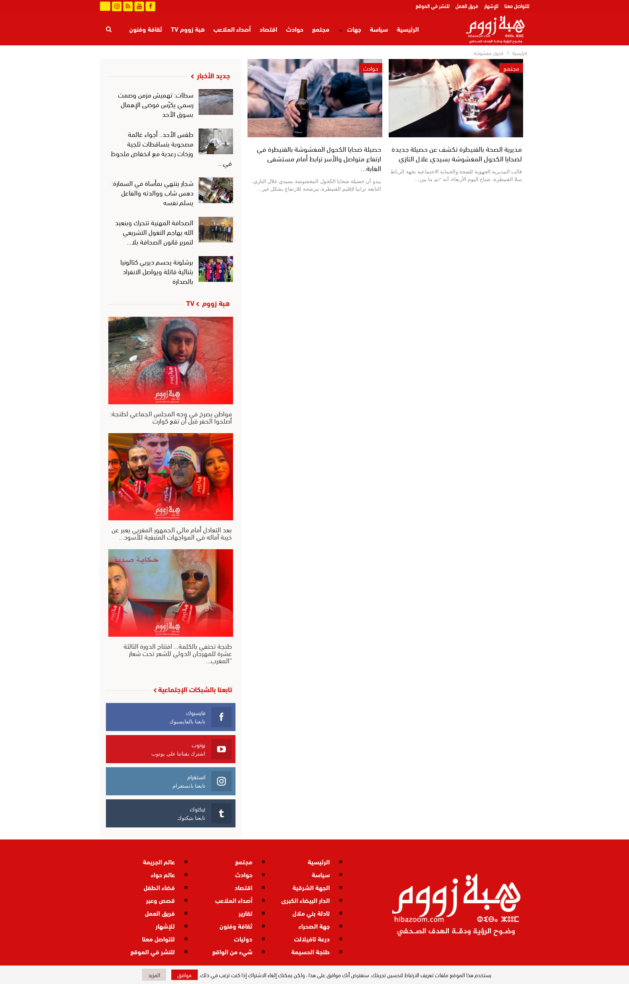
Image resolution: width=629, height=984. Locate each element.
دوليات (243, 938)
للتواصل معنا (516, 5)
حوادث (294, 29)
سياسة (379, 29)
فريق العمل (466, 5)
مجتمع (320, 29)
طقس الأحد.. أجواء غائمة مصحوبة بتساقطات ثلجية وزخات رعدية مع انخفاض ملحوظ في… (171, 148)
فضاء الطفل (159, 887)
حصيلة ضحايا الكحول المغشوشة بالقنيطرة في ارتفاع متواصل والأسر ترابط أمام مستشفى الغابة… (319, 158)
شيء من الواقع (232, 951)
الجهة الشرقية (311, 887)
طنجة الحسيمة (310, 951)
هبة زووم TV (188, 29)
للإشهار (491, 5)
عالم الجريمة (159, 861)
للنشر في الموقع (432, 5)
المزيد (154, 29)
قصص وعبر (160, 900)
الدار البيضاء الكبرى (305, 900)
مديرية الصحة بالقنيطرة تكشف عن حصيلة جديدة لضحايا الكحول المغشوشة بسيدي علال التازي (457, 153)
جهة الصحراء (314, 925)
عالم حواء (163, 874)
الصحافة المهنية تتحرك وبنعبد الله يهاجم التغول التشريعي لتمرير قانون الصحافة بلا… (154, 231)
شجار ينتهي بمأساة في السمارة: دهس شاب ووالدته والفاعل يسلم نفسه (152, 192)
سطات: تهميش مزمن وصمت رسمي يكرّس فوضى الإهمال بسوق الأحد (155, 104)
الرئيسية (408, 29)
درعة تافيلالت (312, 938)
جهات (354, 29)
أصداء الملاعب (232, 29)
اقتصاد (268, 29)
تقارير (245, 913)
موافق (184, 975)
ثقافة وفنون (235, 925)
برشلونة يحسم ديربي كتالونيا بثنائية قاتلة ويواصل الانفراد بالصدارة (156, 271)
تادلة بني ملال (311, 913)
